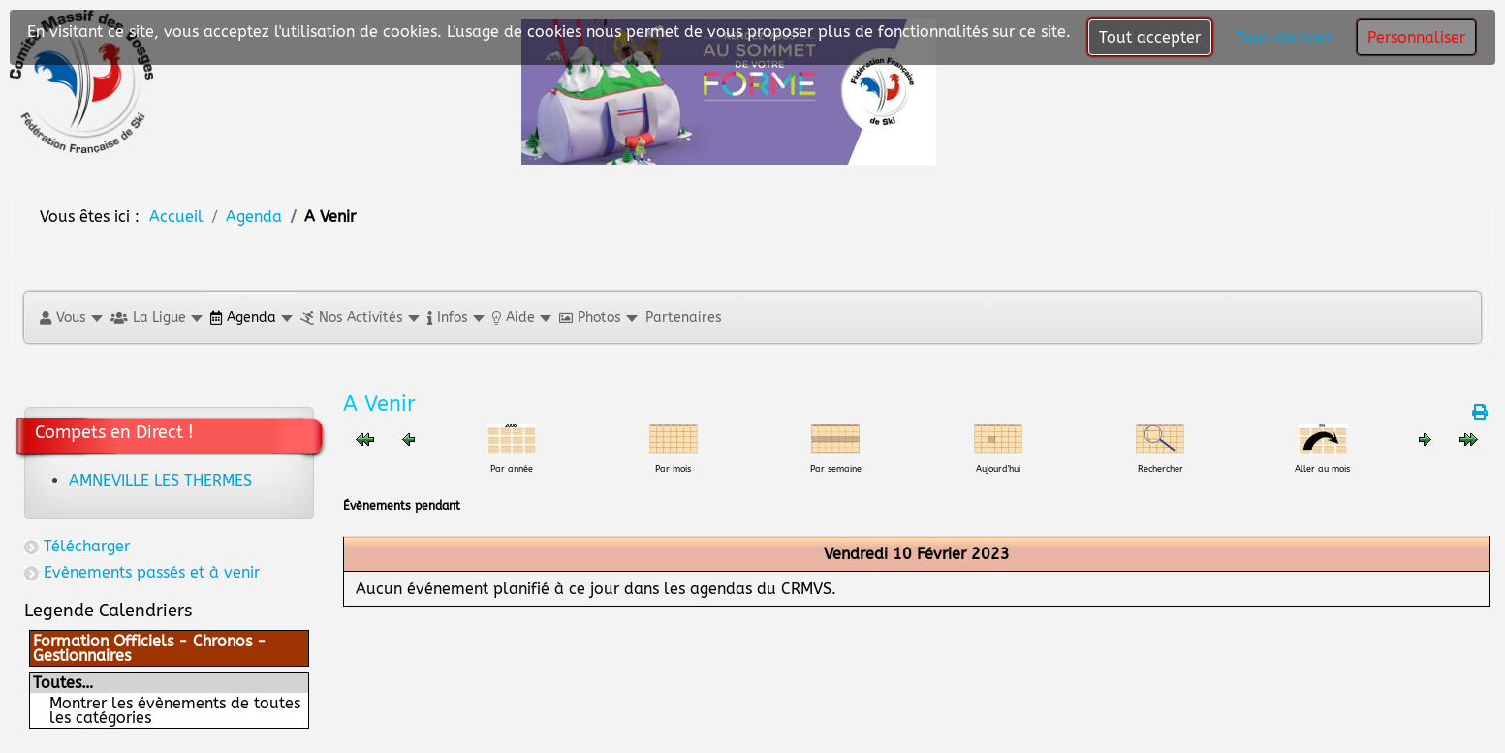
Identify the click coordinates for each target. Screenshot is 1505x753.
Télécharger (87, 546)
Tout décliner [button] (1284, 37)
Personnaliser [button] (1416, 37)
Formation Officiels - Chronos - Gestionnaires (150, 648)
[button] (70, 317)
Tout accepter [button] (1150, 37)
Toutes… (63, 682)
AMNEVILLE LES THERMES (160, 480)
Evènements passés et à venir (152, 572)
